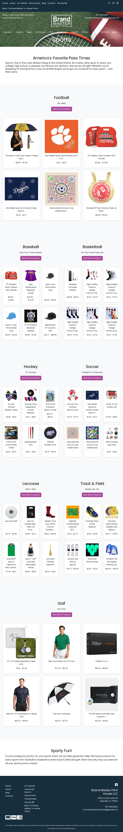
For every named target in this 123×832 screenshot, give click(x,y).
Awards (20, 32)
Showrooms (34, 3)
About (12, 3)
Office (85, 32)
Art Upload (22, 3)
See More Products (62, 109)
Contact (51, 3)
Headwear (62, 32)
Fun (52, 32)
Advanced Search (29, 791)
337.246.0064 (102, 15)
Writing (105, 32)
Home (5, 3)
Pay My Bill (62, 3)
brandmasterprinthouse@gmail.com (102, 17)
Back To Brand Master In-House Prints (20, 8)
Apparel (8, 32)
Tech (95, 32)
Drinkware (41, 32)
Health (75, 32)
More (115, 32)
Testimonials (30, 798)
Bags (30, 32)
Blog (44, 3)
